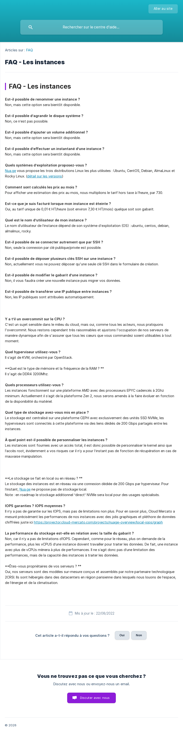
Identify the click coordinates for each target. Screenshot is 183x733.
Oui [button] (122, 635)
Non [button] (139, 635)
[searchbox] (91, 27)
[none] (163, 8)
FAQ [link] (29, 50)
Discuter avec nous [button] (95, 698)
